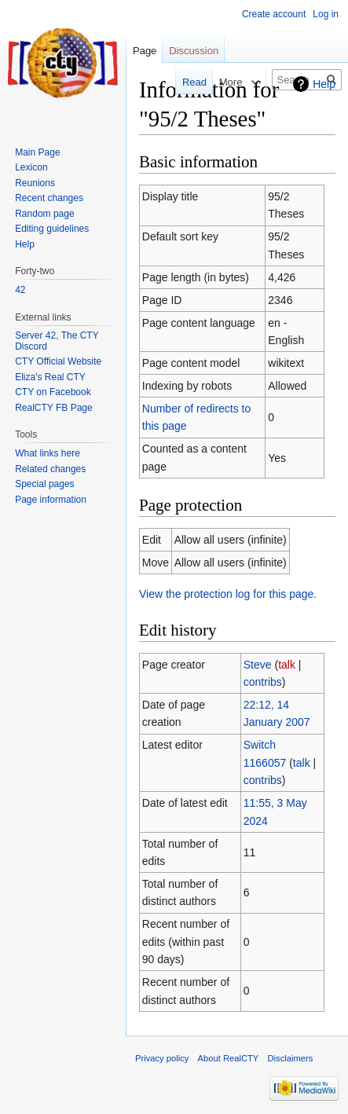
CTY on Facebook (53, 392)
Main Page (37, 152)
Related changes (50, 469)
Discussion (193, 51)
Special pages (44, 483)
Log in (326, 14)
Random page (44, 213)
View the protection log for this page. (228, 594)
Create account (274, 14)
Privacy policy (162, 1058)
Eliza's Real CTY (50, 377)
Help (324, 84)
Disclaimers (290, 1058)
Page (144, 51)
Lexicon (31, 167)
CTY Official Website (58, 361)
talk (286, 664)
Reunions (35, 183)
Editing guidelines (52, 228)
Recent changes (49, 197)
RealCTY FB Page (54, 407)
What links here (47, 453)
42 (20, 289)
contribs (263, 682)
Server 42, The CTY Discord (56, 341)
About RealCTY (228, 1058)
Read (186, 82)
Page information (50, 499)
